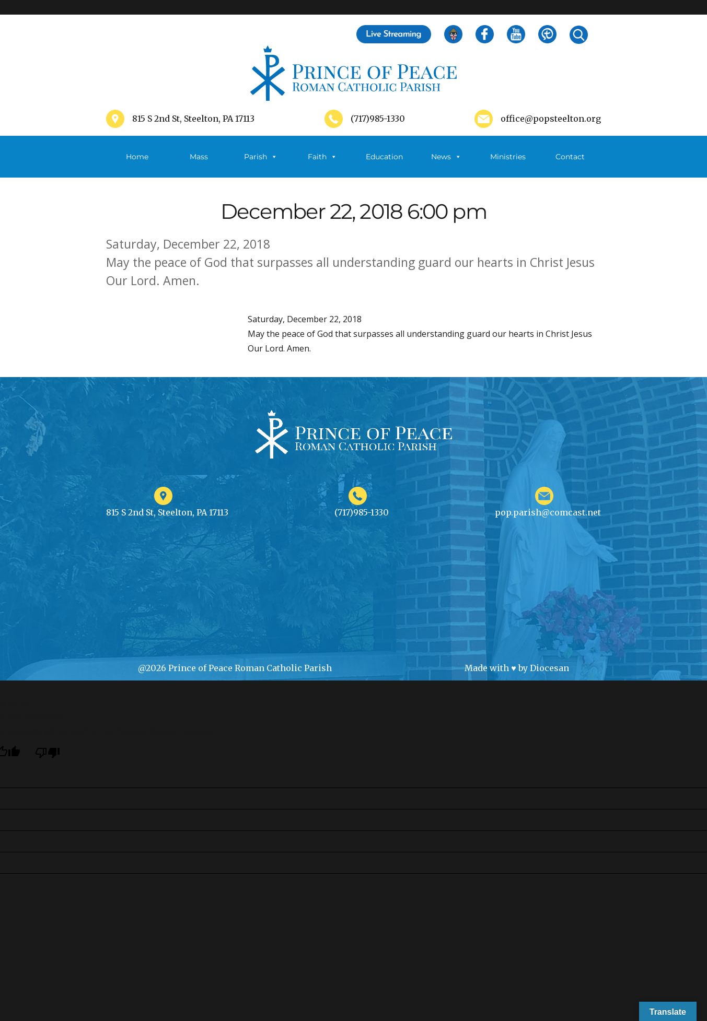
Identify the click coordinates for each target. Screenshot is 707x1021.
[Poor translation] (47, 753)
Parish (260, 156)
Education (384, 156)
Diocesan (549, 668)
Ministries (508, 165)
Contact (570, 156)
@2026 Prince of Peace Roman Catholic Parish (235, 668)
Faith (322, 156)
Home (137, 156)
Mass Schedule (199, 165)
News (446, 156)
